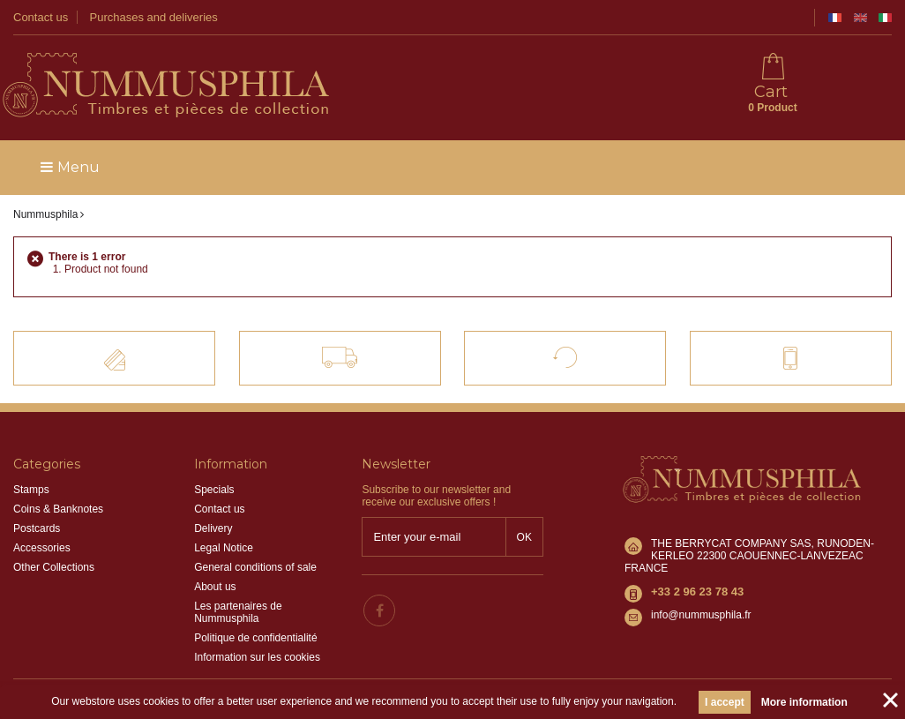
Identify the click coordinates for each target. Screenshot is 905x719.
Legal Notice (223, 548)
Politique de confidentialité (255, 638)
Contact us (40, 17)
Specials (214, 489)
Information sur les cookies (257, 657)
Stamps (31, 489)
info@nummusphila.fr (701, 615)
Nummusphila (45, 214)
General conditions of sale (255, 567)
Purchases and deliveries (154, 17)
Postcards (36, 528)
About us (215, 586)
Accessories (42, 548)
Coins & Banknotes (58, 509)
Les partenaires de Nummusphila (237, 612)
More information (804, 702)
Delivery (213, 528)
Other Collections (53, 567)
